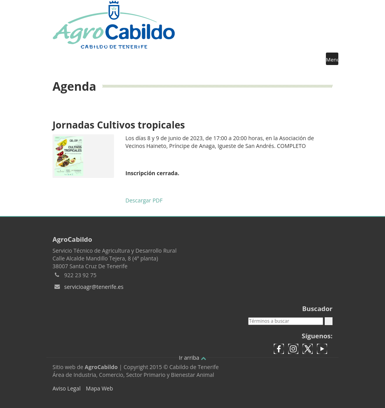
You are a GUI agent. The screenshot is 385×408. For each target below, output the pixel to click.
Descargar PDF (144, 200)
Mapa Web (99, 388)
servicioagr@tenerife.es (93, 286)
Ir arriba (192, 357)
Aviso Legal (66, 388)
